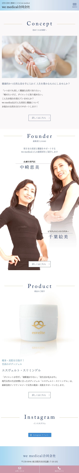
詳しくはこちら (39, 117)
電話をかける (59, 469)
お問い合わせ (19, 469)
